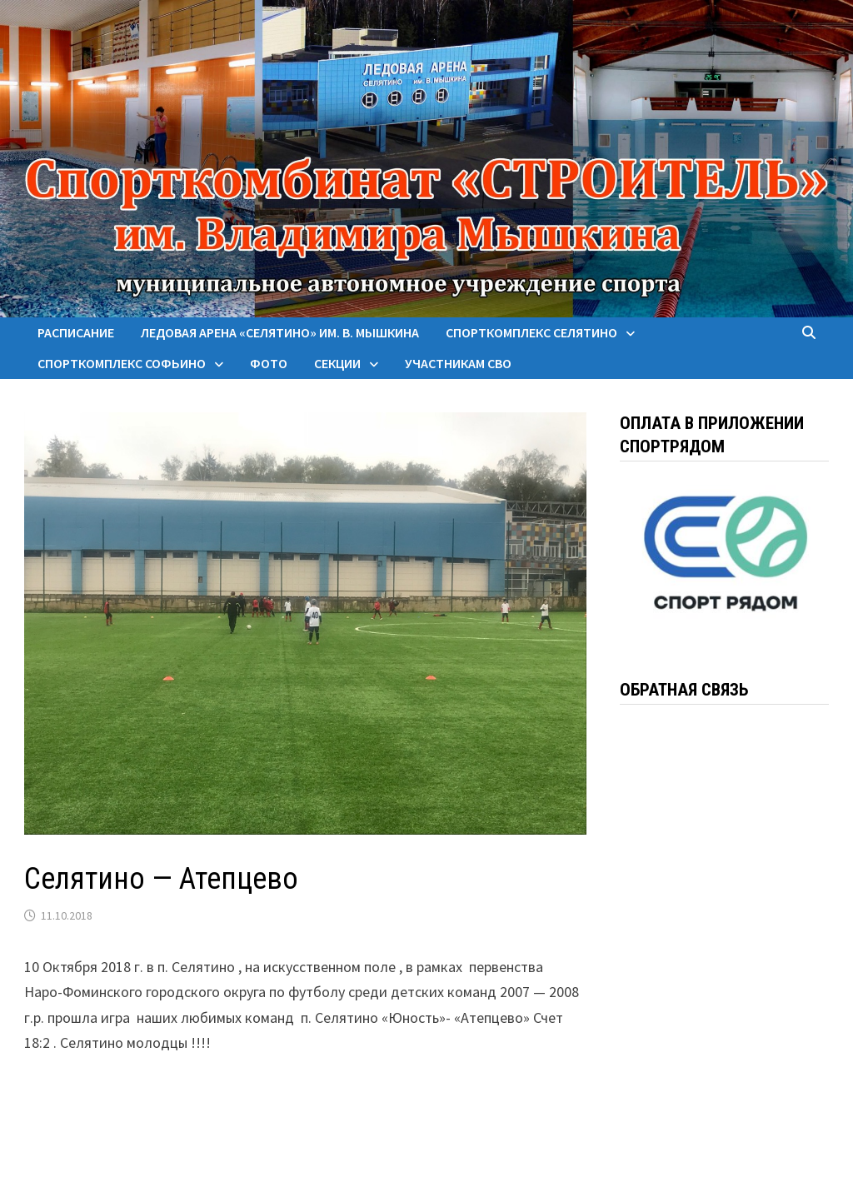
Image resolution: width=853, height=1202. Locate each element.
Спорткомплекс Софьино (121, 363)
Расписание (75, 332)
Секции (337, 363)
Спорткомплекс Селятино (531, 332)
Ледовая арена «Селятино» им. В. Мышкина (280, 332)
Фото (268, 363)
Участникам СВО (458, 363)
